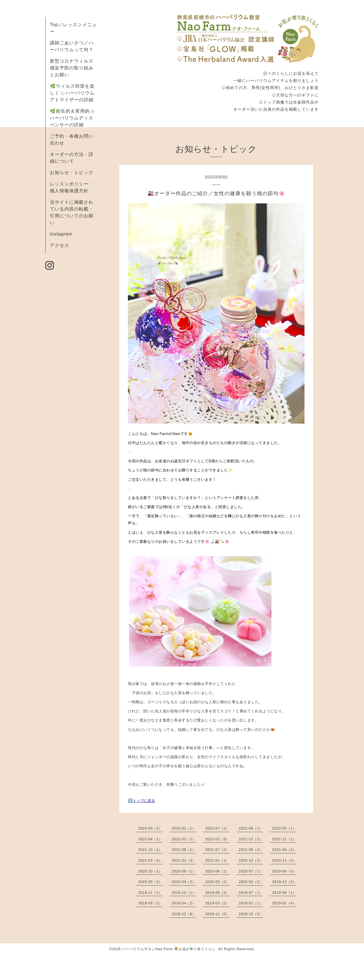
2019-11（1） (150, 893)
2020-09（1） (184, 871)
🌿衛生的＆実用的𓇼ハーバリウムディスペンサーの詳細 (73, 118)
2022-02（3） (217, 839)
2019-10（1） (184, 893)
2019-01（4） (284, 903)
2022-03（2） (184, 839)
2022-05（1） (284, 828)
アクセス (59, 245)
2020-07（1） (251, 871)
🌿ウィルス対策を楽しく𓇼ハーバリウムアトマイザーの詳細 (72, 93)
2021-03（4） (150, 861)
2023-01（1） (184, 828)
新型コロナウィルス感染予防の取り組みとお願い (71, 68)
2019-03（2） (217, 903)
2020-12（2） (251, 861)
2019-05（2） (150, 903)
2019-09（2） (217, 893)
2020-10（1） (150, 871)
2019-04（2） (184, 903)
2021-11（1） (284, 839)
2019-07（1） (251, 893)
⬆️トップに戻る (141, 801)
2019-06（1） (284, 893)
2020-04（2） (184, 882)
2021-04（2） (284, 850)
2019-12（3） (284, 882)
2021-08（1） (184, 850)
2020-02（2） (251, 882)
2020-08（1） (217, 871)
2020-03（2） (217, 882)
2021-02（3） (184, 861)
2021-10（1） (150, 850)
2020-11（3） (284, 861)
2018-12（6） (184, 914)
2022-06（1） (251, 828)
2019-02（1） (251, 903)
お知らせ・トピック (71, 172)
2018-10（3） (251, 914)
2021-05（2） (251, 850)
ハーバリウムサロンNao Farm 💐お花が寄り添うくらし (169, 949)
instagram (61, 234)
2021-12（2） (251, 839)
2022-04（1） (150, 839)
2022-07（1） (217, 828)
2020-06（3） (284, 871)
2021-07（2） (217, 850)
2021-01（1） (217, 861)
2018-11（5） (217, 914)
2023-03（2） (150, 828)
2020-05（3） (150, 882)
